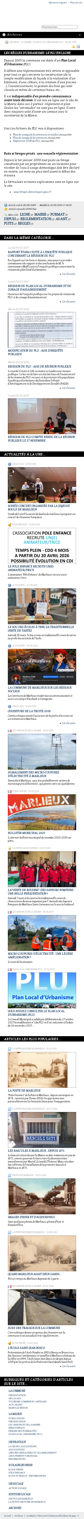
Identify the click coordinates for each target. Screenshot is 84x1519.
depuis (10, 219)
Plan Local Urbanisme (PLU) (27, 969)
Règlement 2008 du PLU (27, 140)
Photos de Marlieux (23, 1175)
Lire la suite (67, 274)
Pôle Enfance (19, 524)
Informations (17, 1459)
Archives (14, 42)
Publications (19, 791)
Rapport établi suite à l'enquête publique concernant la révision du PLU (40, 254)
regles (24, 223)
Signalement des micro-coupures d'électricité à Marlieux (33, 774)
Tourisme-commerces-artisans (28, 1401)
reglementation (35, 219)
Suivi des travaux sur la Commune (34, 1328)
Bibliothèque (17, 1427)
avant (61, 219)
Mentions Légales (58, 2)
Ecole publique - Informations (27, 1475)
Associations (17, 1449)
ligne (25, 214)
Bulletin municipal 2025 (26, 833)
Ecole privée (18, 1343)
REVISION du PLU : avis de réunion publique (39, 366)
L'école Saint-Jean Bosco (26, 1348)
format (57, 214)
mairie (40, 214)
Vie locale (18, 464)
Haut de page (70, 1516)
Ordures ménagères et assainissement (33, 1452)
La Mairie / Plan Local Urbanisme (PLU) (42, 42)
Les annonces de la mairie (26, 730)
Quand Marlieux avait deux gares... (34, 1274)
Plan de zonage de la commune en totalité (35, 134)
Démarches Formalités (23, 1430)
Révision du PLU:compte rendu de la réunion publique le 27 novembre (41, 438)
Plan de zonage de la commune (30, 137)
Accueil (7, 1516)
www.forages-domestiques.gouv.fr (32, 191)
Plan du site (76, 2)
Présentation (17, 1395)
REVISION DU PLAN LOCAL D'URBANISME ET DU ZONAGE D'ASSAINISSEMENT (39, 287)
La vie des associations (25, 848)
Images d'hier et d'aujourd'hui (31, 1217)
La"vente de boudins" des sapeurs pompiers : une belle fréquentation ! (41, 891)
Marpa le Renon (18, 1407)
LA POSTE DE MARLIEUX (24, 1090)
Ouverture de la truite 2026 (29, 711)
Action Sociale (18, 1488)
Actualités (18, 585)
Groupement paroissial (23, 1455)
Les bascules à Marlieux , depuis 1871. (36, 1151)
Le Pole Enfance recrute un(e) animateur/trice (31, 568)
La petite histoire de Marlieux (28, 1048)
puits (8, 223)
